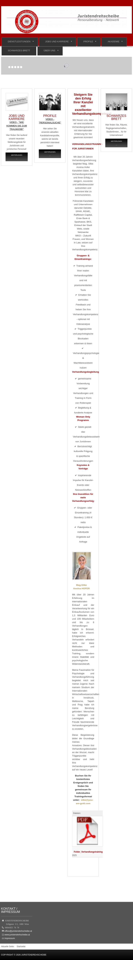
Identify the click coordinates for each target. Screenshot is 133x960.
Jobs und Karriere (57, 41)
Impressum (10, 938)
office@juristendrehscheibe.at (18, 931)
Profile (88, 41)
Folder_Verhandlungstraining (88, 852)
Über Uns (49, 50)
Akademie (113, 41)
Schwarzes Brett (19, 50)
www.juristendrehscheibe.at (17, 934)
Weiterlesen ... (16, 156)
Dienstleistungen (19, 41)
